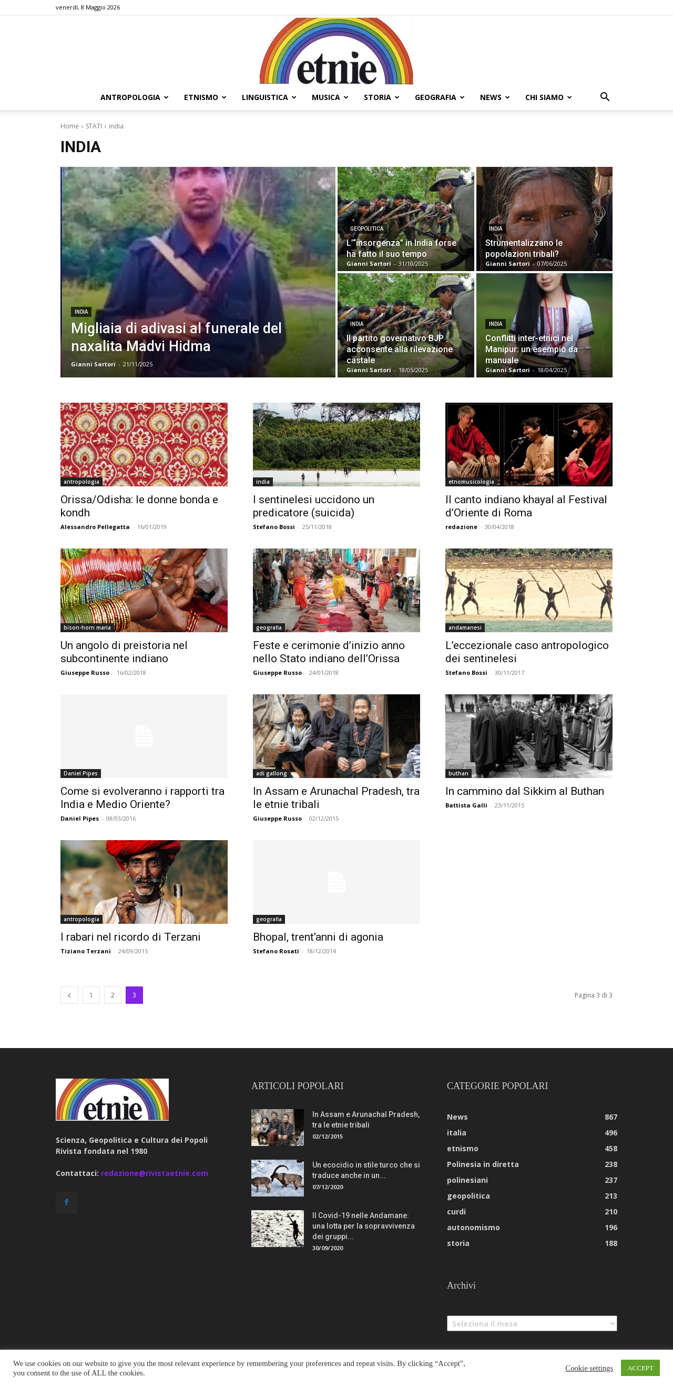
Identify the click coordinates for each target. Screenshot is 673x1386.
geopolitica (366, 229)
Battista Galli (466, 805)
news (495, 97)
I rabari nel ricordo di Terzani (130, 937)
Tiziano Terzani (85, 951)
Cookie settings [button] (589, 1368)
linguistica (269, 97)
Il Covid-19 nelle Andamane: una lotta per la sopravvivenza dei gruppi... (363, 1226)
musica (330, 97)
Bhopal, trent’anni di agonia (318, 937)
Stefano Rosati (276, 951)
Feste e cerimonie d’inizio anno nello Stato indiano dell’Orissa (329, 652)
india (81, 312)
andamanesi (465, 627)
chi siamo (548, 97)
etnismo (205, 97)
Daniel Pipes (81, 773)
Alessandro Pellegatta (95, 527)
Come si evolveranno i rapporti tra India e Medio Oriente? (142, 798)
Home (69, 126)
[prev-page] (69, 995)
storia (382, 97)
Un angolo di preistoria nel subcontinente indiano (124, 652)
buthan (458, 773)
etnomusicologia (471, 481)
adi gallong (271, 773)
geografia (440, 97)
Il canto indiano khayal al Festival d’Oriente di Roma (526, 506)
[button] (604, 98)
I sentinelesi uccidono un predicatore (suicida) (313, 506)
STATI (94, 126)
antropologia (134, 97)
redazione (461, 527)
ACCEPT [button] (640, 1368)
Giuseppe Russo (84, 672)
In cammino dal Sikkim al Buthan (524, 791)
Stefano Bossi (274, 527)
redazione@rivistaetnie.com (154, 1173)
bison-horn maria (87, 627)
